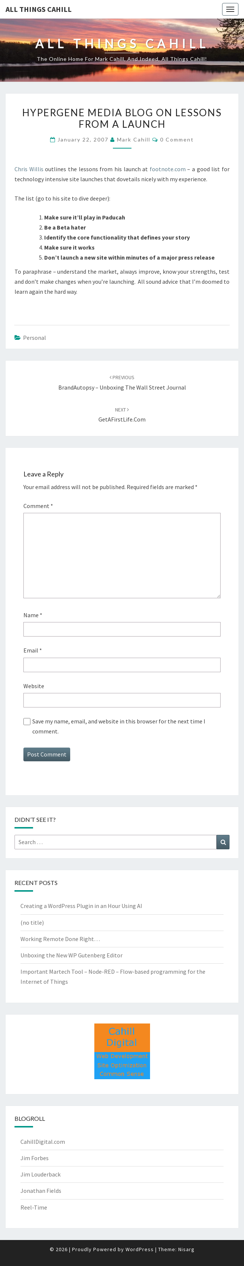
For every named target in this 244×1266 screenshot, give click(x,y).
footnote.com (168, 169)
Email (32, 650)
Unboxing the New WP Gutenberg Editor (71, 955)
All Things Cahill (39, 9)
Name (32, 615)
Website (33, 686)
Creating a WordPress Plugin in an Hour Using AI (81, 905)
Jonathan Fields (40, 1190)
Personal (34, 337)
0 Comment (177, 139)
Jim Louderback (40, 1174)
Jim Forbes (34, 1158)
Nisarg (186, 1249)
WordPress (140, 1249)
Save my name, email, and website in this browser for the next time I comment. (118, 726)
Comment (38, 506)
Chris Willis (28, 169)
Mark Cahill (133, 139)
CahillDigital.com (42, 1141)
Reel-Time (33, 1207)
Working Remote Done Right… (60, 939)
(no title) (32, 922)
